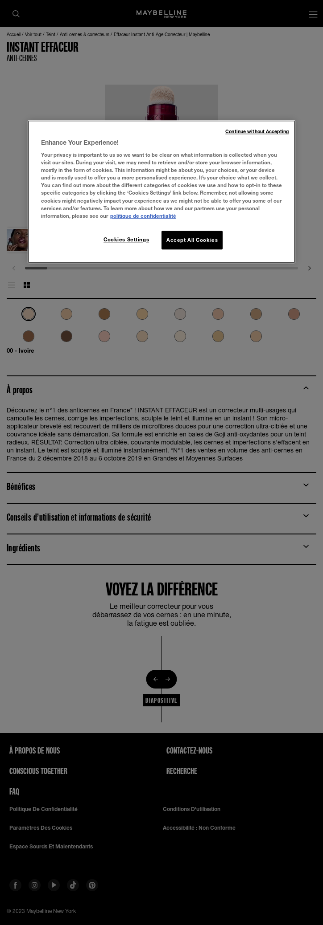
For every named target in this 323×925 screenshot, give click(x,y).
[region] (161, 191)
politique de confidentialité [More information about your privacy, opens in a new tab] (143, 216)
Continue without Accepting (257, 131)
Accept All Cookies (192, 240)
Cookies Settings (126, 239)
